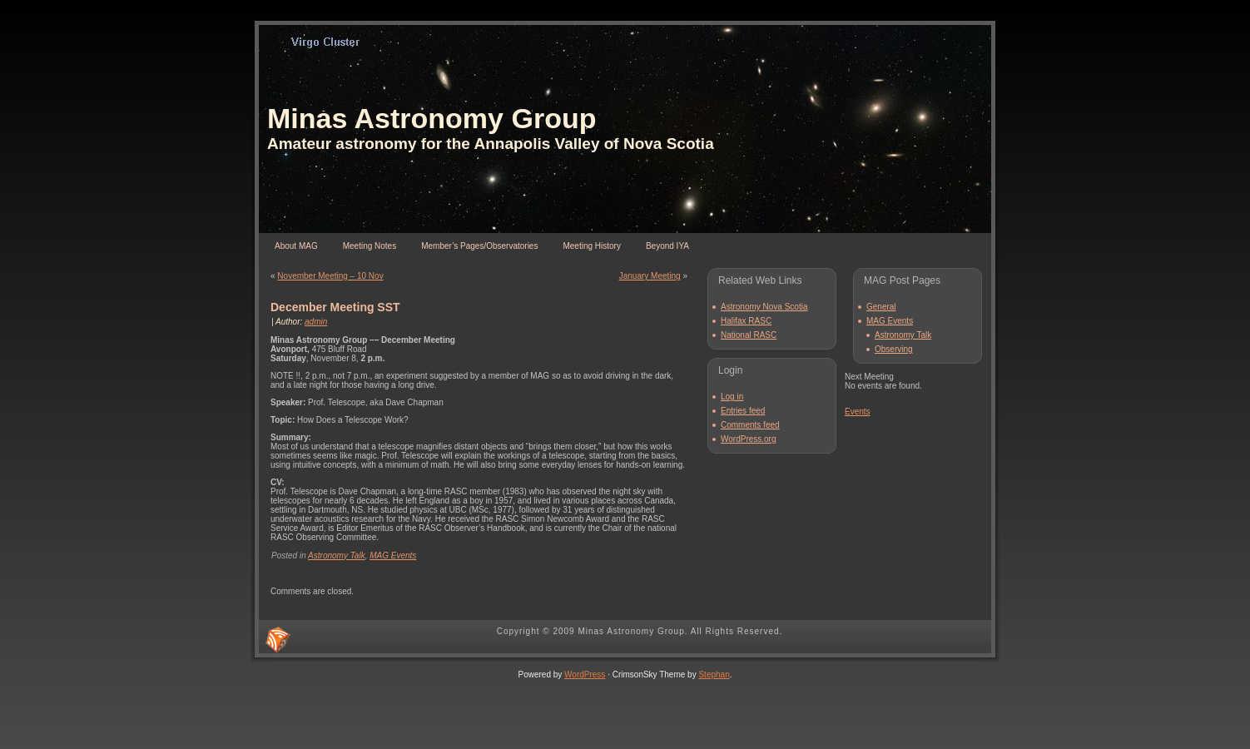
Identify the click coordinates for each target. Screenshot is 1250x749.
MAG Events (393, 555)
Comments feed (750, 424)
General (881, 306)
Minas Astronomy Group (431, 118)
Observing (894, 349)
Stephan (713, 674)
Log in (732, 396)
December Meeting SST (335, 307)
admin (316, 321)
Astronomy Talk (336, 555)
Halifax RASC (746, 320)
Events (858, 411)
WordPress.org (748, 439)
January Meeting (650, 275)
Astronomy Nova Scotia (764, 306)
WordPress (584, 674)
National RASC (748, 335)
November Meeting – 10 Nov (330, 275)
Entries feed (743, 410)
